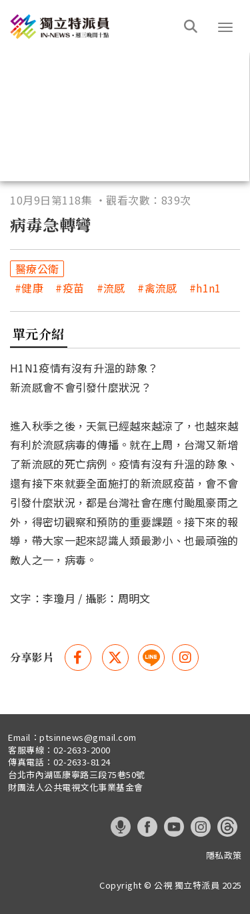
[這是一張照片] (102, 26)
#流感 (111, 288)
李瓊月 (59, 598)
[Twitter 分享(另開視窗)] (115, 657)
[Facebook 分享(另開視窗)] (78, 657)
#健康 (29, 288)
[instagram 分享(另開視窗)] (185, 657)
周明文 (134, 598)
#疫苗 (69, 288)
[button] (225, 27)
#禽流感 (157, 288)
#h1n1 (205, 288)
